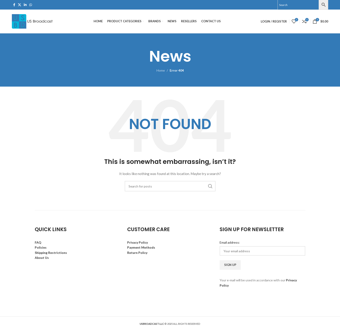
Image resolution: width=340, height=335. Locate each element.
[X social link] (19, 5)
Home (160, 70)
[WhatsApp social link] (30, 5)
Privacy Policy (137, 242)
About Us (42, 258)
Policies (41, 247)
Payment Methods (141, 247)
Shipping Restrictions (51, 253)
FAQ (38, 242)
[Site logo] (33, 21)
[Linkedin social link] (25, 5)
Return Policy (137, 253)
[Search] (170, 186)
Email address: (230, 242)
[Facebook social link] (14, 5)
